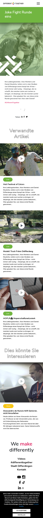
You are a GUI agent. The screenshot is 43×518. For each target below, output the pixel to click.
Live (7, 179)
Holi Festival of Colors (13, 184)
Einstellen (21, 515)
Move (8, 406)
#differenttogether (21, 462)
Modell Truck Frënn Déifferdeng (18, 251)
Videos (21, 458)
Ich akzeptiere (21, 510)
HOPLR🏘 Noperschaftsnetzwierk (19, 318)
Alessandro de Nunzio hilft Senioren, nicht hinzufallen (20, 412)
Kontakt (21, 469)
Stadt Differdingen (21, 466)
